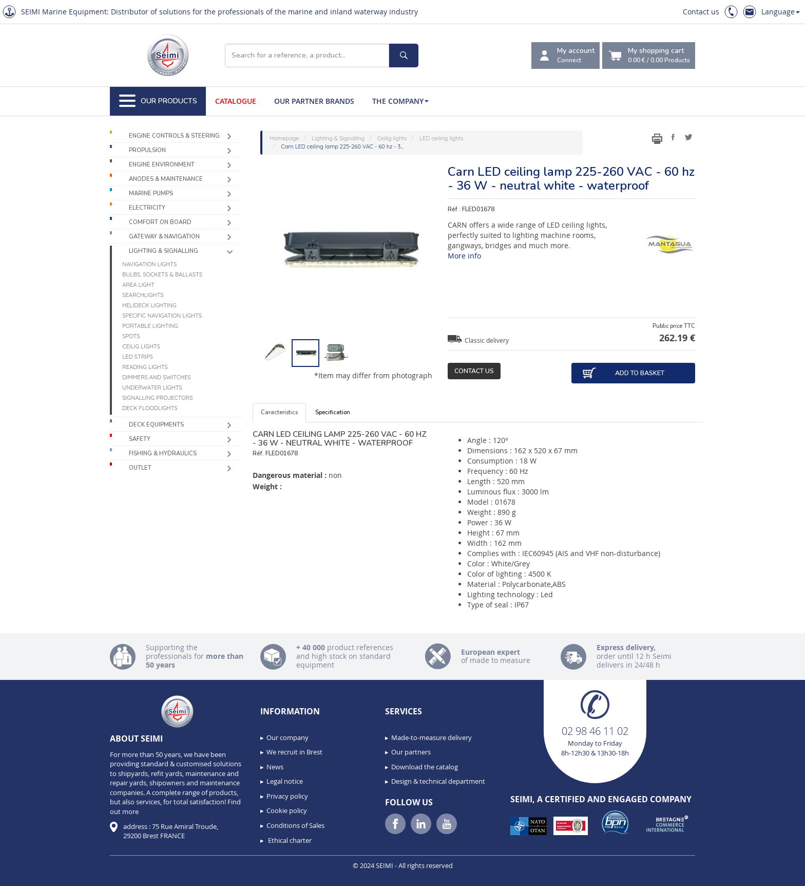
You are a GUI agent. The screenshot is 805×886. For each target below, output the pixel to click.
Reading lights (145, 367)
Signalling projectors (157, 397)
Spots (131, 336)
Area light (138, 284)
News (274, 766)
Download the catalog (424, 766)
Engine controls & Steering (174, 136)
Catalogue (235, 101)
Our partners (411, 751)
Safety (139, 439)
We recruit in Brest (294, 751)
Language (780, 11)
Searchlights (142, 295)
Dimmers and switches (156, 377)
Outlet (140, 468)
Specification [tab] (332, 412)
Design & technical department (438, 781)
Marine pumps (151, 193)
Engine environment (162, 165)
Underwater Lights (152, 387)
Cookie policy (286, 810)
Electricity (147, 208)
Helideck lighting (149, 305)
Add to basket (623, 373)
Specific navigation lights (162, 315)
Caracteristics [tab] (279, 412)
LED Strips (137, 356)
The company (400, 101)
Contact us (701, 11)
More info (464, 256)
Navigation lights (149, 264)
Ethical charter (289, 840)
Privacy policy (287, 796)
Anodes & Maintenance (166, 179)
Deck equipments (156, 425)
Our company (287, 737)
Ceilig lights (141, 346)
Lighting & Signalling (163, 251)
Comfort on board (160, 222)
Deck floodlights (149, 408)
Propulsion (147, 150)
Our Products (158, 101)
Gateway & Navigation (164, 237)
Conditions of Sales (295, 825)
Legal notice (284, 781)
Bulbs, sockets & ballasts (162, 274)
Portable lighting (150, 325)
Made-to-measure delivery (431, 737)
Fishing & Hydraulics (163, 453)
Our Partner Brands (314, 101)
